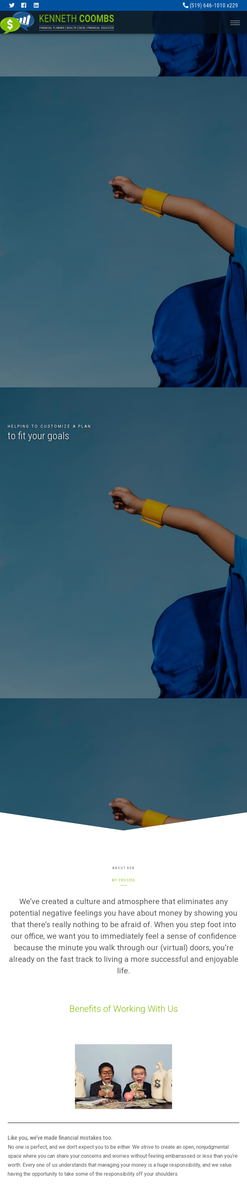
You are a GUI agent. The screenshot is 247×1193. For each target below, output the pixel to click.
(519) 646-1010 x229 (210, 5)
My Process (123, 880)
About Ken (123, 868)
